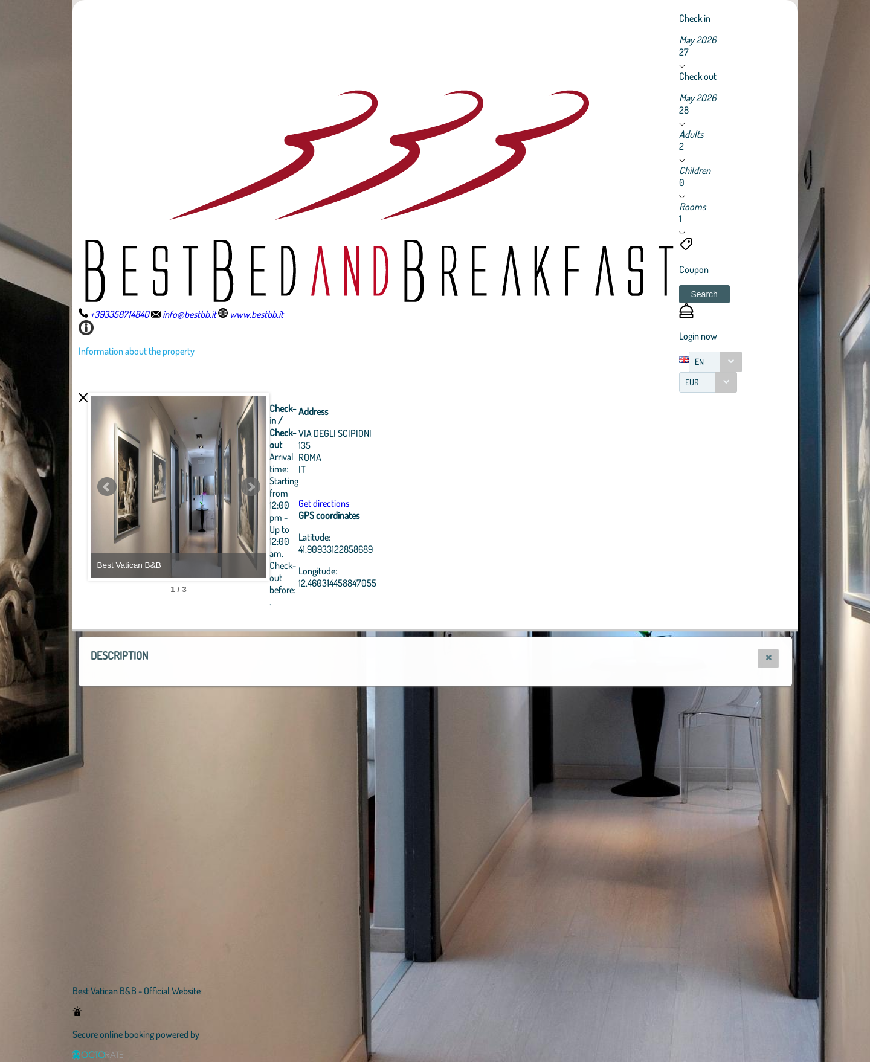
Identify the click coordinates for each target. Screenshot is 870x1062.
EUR (692, 382)
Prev (107, 487)
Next (317, 487)
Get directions (390, 503)
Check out (698, 76)
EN (699, 361)
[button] (704, 294)
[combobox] (715, 362)
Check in (694, 18)
